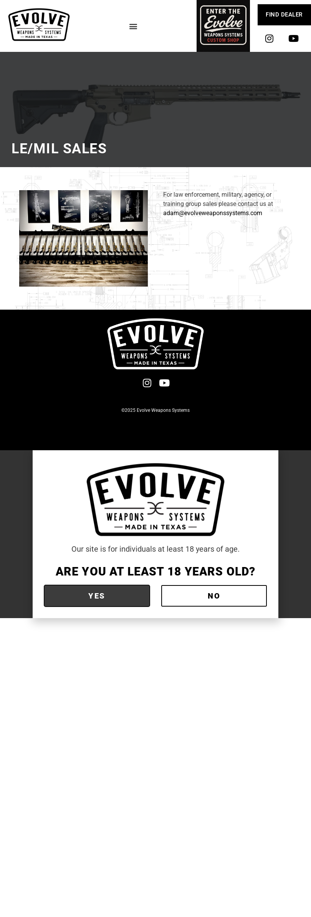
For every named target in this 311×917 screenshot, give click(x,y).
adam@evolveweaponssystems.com (212, 213)
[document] (155, 534)
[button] (133, 26)
